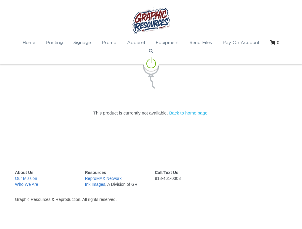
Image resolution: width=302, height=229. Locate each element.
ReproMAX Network (103, 178)
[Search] (151, 51)
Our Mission (26, 178)
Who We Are (26, 184)
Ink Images (95, 184)
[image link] (151, 21)
